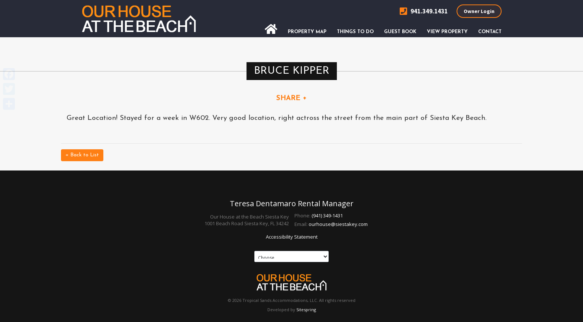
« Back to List (82, 155)
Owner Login (479, 11)
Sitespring (306, 309)
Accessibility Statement (292, 236)
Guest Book (400, 31)
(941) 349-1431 (327, 215)
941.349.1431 (424, 11)
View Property (447, 31)
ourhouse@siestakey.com (338, 224)
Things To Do (355, 31)
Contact (490, 31)
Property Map (307, 31)
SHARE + (291, 98)
